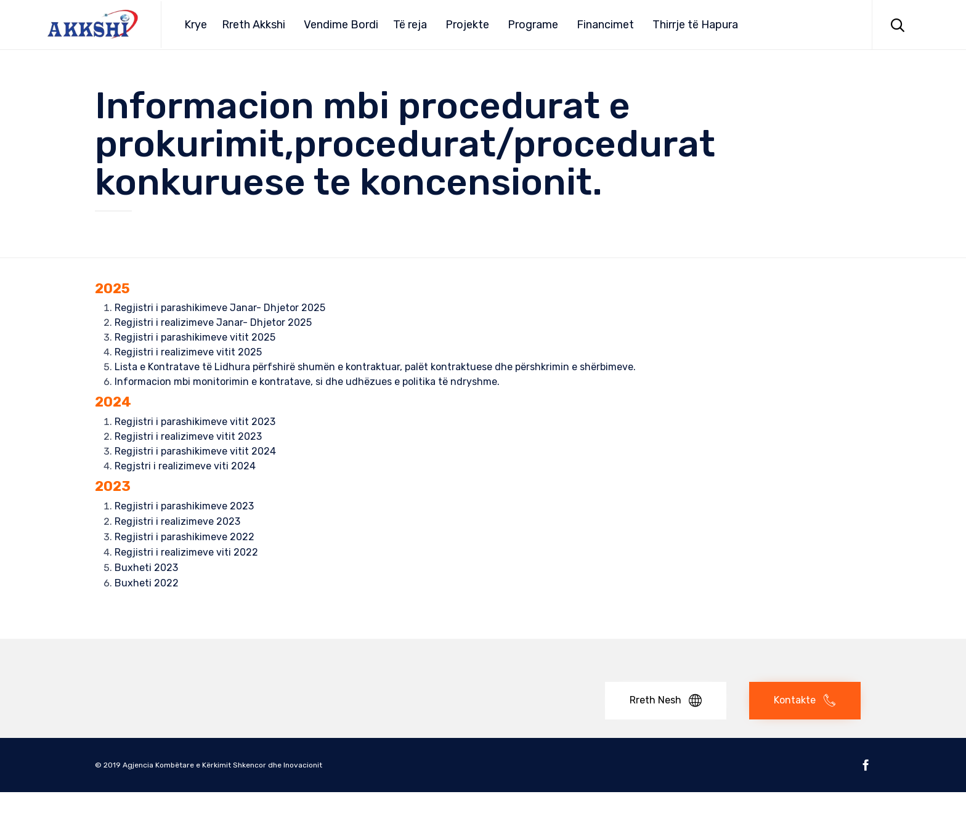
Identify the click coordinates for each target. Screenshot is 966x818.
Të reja (410, 24)
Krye (195, 24)
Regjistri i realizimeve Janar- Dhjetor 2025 (213, 322)
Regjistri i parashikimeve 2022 (184, 537)
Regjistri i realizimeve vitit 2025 (188, 352)
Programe (533, 24)
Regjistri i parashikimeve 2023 (184, 506)
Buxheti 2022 (147, 583)
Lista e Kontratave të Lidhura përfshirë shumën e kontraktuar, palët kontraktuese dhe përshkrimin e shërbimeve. (375, 367)
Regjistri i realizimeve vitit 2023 (188, 436)
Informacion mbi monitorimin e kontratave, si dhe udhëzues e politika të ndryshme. (307, 381)
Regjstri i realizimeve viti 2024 (185, 466)
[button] (665, 700)
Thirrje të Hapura (695, 24)
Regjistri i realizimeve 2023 (177, 521)
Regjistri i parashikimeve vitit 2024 (195, 451)
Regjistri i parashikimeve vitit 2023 (195, 421)
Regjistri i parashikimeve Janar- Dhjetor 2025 (220, 308)
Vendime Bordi (341, 24)
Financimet (605, 24)
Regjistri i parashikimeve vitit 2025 (195, 337)
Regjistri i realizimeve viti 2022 (186, 552)
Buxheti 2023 (146, 567)
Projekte (467, 24)
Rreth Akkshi (253, 24)
